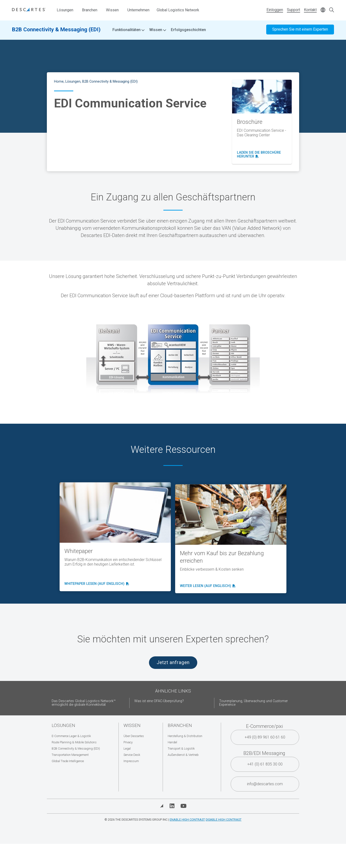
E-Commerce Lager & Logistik (71, 736)
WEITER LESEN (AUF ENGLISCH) (207, 595)
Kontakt (310, 9)
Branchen (89, 10)
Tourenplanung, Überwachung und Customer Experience (253, 703)
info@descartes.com (265, 784)
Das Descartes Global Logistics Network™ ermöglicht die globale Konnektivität (84, 703)
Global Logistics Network (178, 10)
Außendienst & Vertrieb (183, 755)
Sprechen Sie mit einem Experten (300, 30)
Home (59, 81)
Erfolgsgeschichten (188, 31)
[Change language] (323, 10)
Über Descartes (134, 736)
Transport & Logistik (181, 748)
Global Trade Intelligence (68, 761)
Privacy (128, 742)
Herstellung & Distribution (185, 736)
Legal (127, 748)
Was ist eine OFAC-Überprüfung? (159, 701)
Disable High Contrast (223, 819)
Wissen (112, 10)
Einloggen (274, 9)
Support (293, 9)
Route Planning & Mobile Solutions (74, 742)
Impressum (131, 761)
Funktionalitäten (128, 31)
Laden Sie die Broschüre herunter (259, 154)
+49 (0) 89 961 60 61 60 (265, 737)
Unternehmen (138, 10)
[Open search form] (331, 10)
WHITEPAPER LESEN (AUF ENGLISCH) (96, 589)
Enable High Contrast (187, 819)
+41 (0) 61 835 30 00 (265, 764)
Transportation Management (70, 755)
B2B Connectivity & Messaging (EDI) (56, 30)
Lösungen (65, 10)
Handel (172, 742)
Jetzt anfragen (173, 662)
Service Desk (132, 755)
